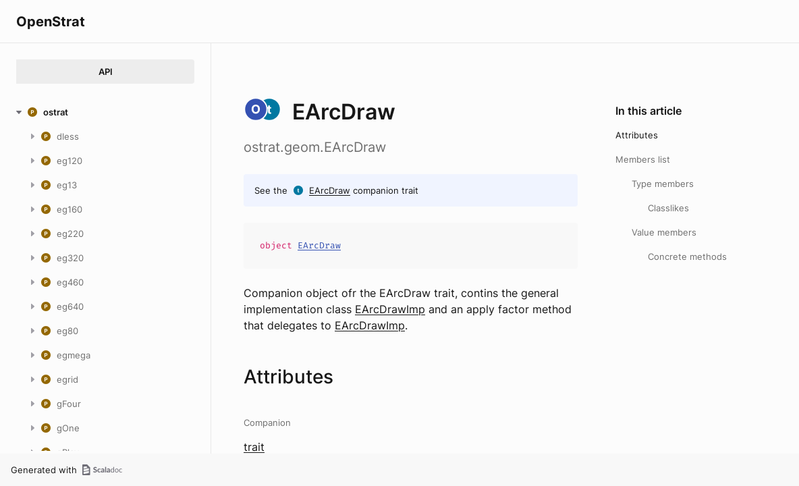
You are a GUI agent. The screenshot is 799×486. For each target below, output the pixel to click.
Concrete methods (687, 256)
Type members (663, 183)
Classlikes (668, 207)
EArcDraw (329, 190)
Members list (642, 159)
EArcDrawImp (390, 309)
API (106, 71)
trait (254, 447)
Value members (664, 232)
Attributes (636, 135)
